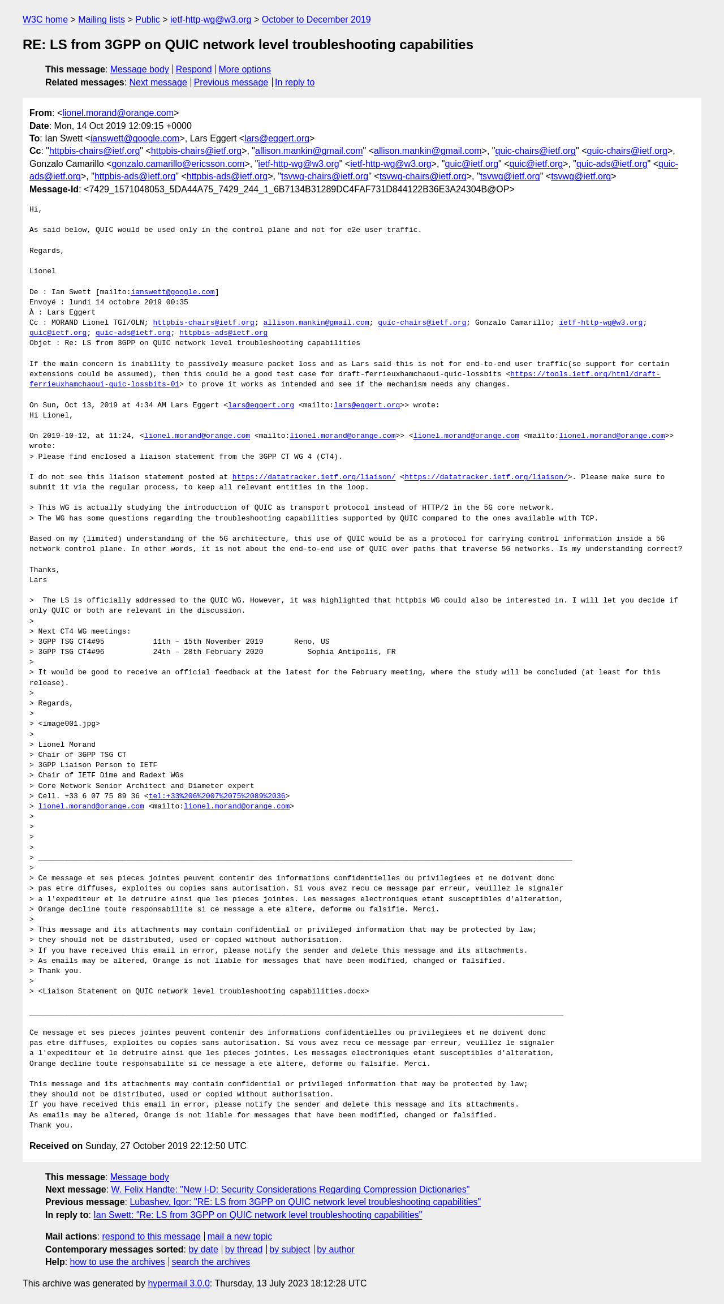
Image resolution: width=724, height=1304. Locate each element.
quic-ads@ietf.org (612, 164)
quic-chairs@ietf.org (535, 151)
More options (245, 69)
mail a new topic (240, 1236)
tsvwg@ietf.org (510, 176)
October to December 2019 (316, 19)
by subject (289, 1249)
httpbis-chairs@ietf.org (94, 151)
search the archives (211, 1262)
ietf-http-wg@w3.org (210, 19)
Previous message (231, 82)
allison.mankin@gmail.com (309, 151)
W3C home (45, 19)
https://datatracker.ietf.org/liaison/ (314, 477)
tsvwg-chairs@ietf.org (324, 176)
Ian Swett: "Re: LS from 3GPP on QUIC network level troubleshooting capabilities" (257, 1215)
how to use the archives (117, 1262)
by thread (244, 1249)
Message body (139, 69)
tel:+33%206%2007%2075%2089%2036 (217, 796)
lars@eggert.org (276, 138)
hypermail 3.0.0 (178, 1283)
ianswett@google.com (135, 138)
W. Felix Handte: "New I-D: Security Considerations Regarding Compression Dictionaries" (290, 1189)
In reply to (294, 82)
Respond (194, 69)
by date (203, 1249)
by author (336, 1249)
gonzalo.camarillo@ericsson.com (177, 164)
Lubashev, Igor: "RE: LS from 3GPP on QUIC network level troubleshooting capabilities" (305, 1202)
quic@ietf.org (472, 164)
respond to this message (151, 1236)
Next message (158, 82)
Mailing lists (101, 19)
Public (147, 19)
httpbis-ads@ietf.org (134, 176)
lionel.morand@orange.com (118, 113)
